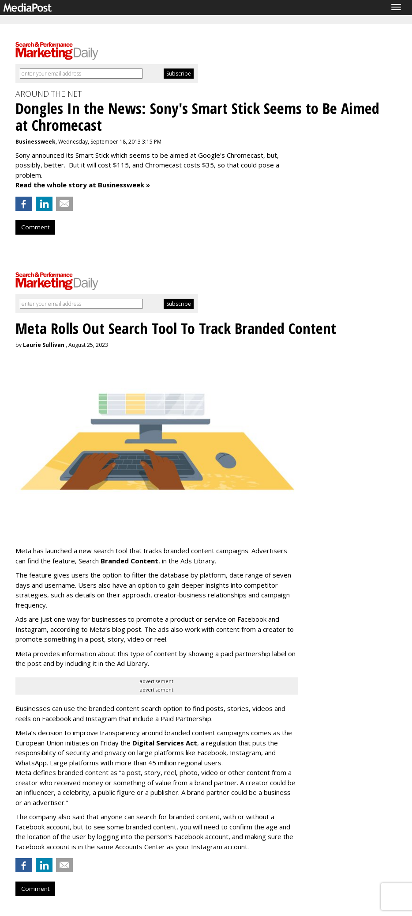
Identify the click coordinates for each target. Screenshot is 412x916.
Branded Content (129, 560)
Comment (35, 227)
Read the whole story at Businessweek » (82, 184)
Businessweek (35, 141)
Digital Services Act (164, 742)
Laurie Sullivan (43, 345)
